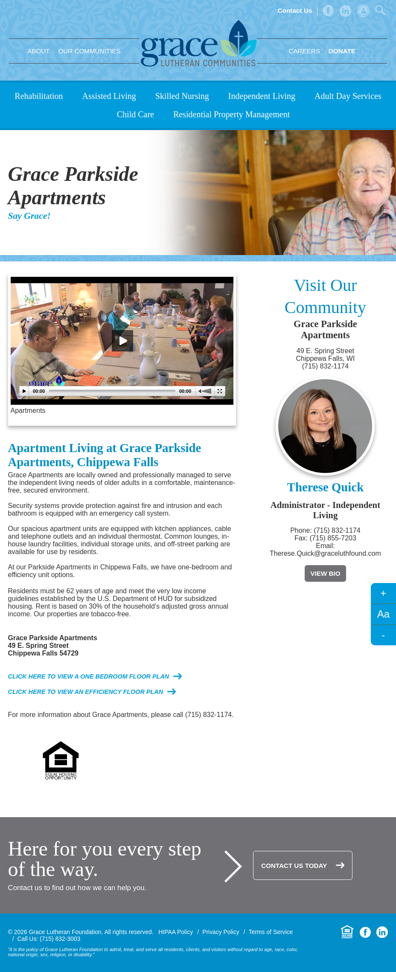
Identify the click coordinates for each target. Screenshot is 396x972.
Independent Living (261, 96)
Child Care (135, 114)
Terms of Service (271, 931)
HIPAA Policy (175, 931)
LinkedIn (345, 11)
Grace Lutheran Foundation (198, 43)
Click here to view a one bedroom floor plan (88, 676)
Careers (304, 51)
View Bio (325, 573)
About (38, 51)
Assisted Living (109, 96)
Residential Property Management (231, 114)
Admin (363, 11)
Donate (342, 51)
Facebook (328, 10)
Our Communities (89, 51)
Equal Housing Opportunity (347, 932)
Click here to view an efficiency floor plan (85, 691)
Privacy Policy (220, 931)
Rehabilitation (39, 96)
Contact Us (294, 10)
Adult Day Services (347, 96)
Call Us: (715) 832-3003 (49, 938)
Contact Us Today (294, 865)
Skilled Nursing (182, 96)
